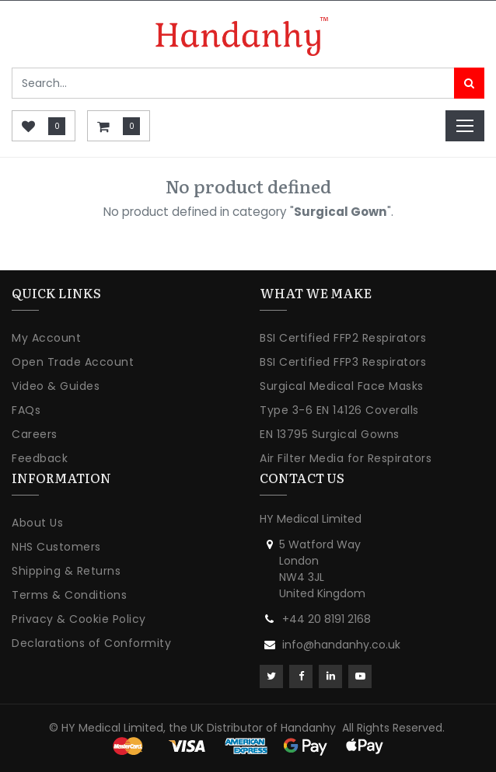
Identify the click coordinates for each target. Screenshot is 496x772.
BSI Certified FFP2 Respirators (343, 338)
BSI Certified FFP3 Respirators (343, 362)
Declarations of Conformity (91, 643)
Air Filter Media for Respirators (345, 458)
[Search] (469, 83)
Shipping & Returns (66, 571)
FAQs (26, 410)
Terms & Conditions (69, 595)
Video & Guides (56, 386)
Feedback (40, 458)
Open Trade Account (73, 362)
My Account (46, 338)
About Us (37, 522)
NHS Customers (56, 547)
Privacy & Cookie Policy (79, 619)
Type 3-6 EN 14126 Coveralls (339, 410)
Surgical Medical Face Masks (342, 386)
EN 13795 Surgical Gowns (330, 434)
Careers (35, 434)
